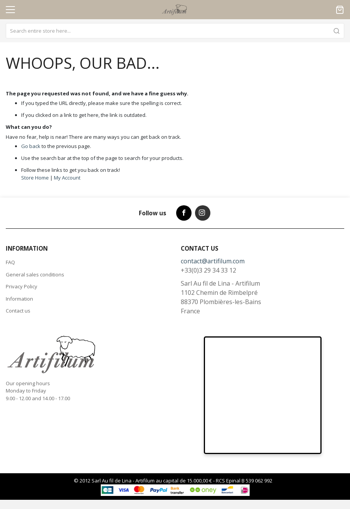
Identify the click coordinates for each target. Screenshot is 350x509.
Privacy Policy (21, 286)
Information (19, 298)
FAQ (10, 262)
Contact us (18, 310)
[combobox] (175, 30)
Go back (30, 146)
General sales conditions (35, 274)
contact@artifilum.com (213, 261)
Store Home (35, 177)
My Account (67, 177)
